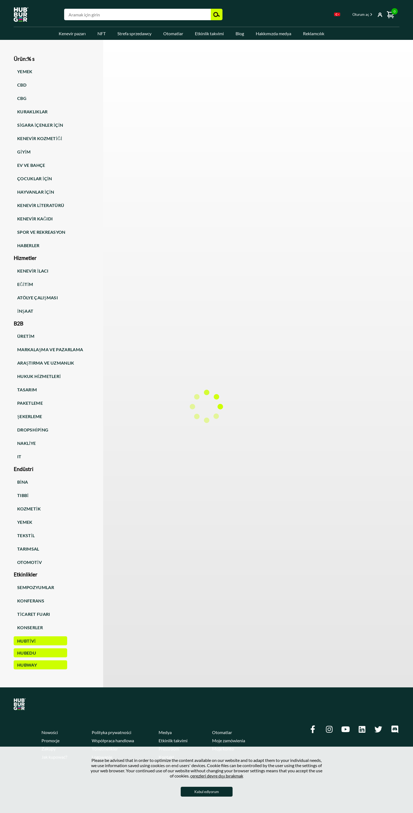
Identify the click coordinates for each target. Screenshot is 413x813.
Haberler (28, 245)
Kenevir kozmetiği (39, 138)
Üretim (25, 336)
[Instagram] (329, 729)
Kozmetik (29, 508)
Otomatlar (173, 33)
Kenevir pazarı (72, 33)
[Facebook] (312, 729)
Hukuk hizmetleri (39, 376)
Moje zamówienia (228, 740)
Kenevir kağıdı (35, 218)
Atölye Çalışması (37, 297)
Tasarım (27, 389)
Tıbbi (23, 495)
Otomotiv (29, 562)
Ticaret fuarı (33, 614)
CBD (21, 84)
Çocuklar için (34, 178)
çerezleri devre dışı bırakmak (216, 775)
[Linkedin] (361, 729)
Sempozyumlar (35, 587)
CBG (21, 98)
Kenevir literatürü (40, 205)
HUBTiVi (26, 640)
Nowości (49, 732)
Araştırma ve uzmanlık (45, 362)
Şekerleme (29, 416)
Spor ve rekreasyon (41, 232)
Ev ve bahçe (31, 165)
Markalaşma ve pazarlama (50, 349)
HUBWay (27, 664)
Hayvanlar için (35, 191)
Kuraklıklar (32, 111)
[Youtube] (345, 729)
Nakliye (26, 443)
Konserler (30, 627)
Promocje (50, 740)
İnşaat (25, 311)
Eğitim (25, 284)
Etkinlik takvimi (209, 33)
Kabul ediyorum (206, 792)
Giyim (24, 151)
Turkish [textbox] (337, 14)
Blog (240, 33)
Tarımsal (28, 548)
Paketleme (30, 403)
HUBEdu (26, 652)
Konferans (30, 600)
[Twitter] (378, 729)
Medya (165, 732)
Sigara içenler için (40, 125)
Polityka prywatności (111, 732)
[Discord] (394, 729)
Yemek (24, 71)
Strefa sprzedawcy (134, 33)
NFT (101, 33)
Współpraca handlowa (113, 740)
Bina (22, 481)
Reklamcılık (313, 33)
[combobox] (337, 15)
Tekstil (26, 535)
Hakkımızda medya (273, 33)
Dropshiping (32, 429)
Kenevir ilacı (33, 270)
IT (19, 456)
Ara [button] (216, 14)
